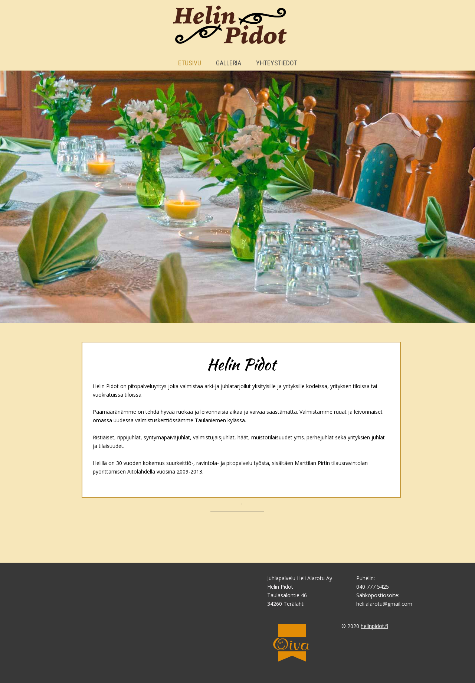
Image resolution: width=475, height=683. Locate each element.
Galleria (228, 63)
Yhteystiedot (276, 63)
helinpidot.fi (374, 626)
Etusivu (189, 63)
